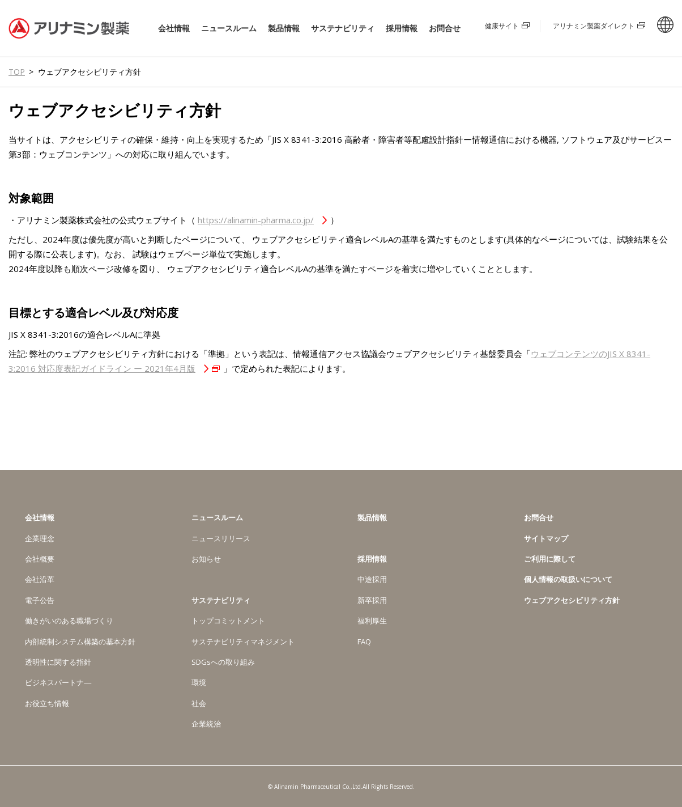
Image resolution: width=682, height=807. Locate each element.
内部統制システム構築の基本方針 (80, 641)
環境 (198, 682)
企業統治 (206, 724)
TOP (16, 71)
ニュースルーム (229, 28)
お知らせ (206, 559)
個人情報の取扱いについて (568, 579)
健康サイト (502, 26)
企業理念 (39, 538)
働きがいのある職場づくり (69, 620)
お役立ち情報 (47, 703)
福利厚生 (372, 620)
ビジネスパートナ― (58, 682)
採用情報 (401, 28)
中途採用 (372, 579)
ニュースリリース (220, 538)
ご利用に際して (550, 559)
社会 (198, 703)
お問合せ (445, 28)
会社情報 (174, 28)
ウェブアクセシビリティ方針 (572, 600)
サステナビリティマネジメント (243, 641)
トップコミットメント (228, 620)
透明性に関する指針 (58, 662)
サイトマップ (546, 538)
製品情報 (284, 28)
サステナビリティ (342, 28)
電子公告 (39, 600)
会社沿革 (39, 579)
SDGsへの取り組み (223, 662)
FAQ (364, 641)
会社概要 (39, 559)
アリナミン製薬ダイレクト (593, 26)
